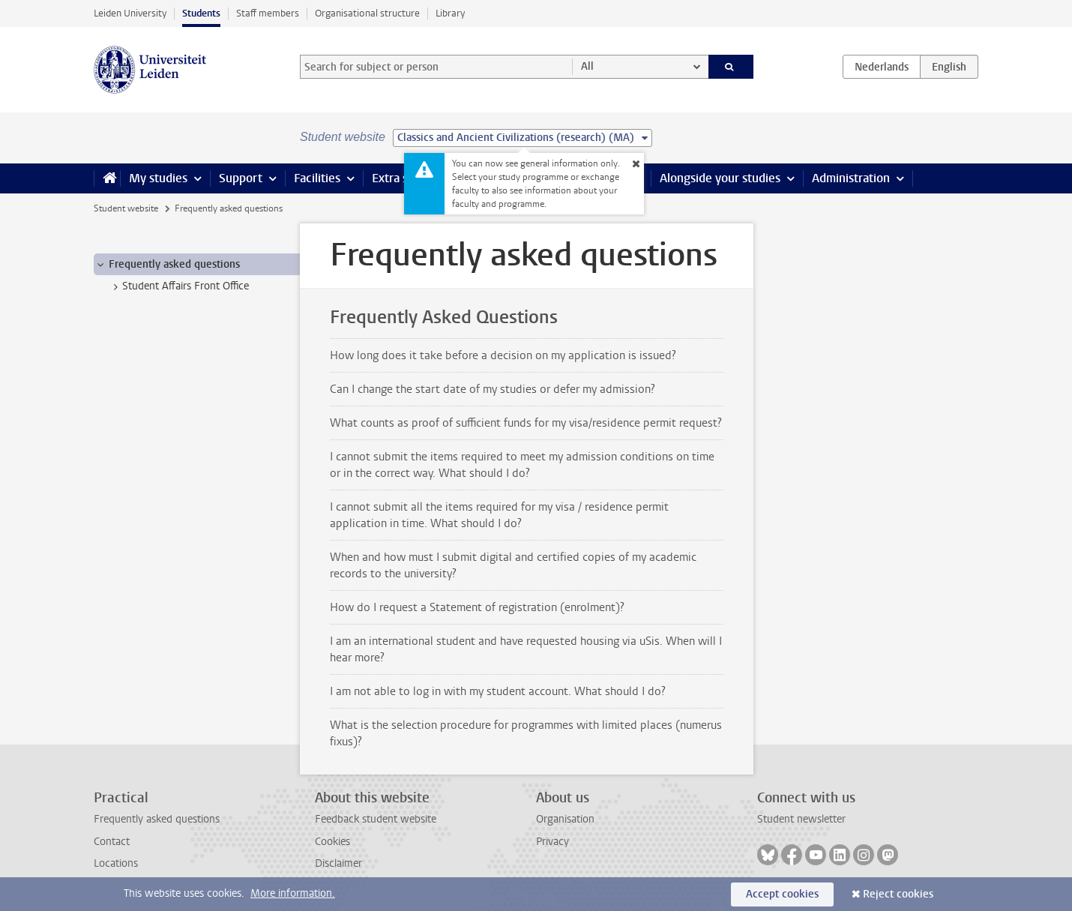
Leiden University (130, 13)
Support (240, 178)
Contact (112, 842)
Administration (851, 178)
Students (201, 13)
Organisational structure (367, 13)
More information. (292, 893)
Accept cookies (782, 894)
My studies (158, 178)
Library (450, 13)
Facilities (317, 178)
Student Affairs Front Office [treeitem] (178, 286)
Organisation (565, 819)
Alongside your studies (720, 178)
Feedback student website (375, 819)
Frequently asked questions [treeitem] (167, 264)
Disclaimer (338, 863)
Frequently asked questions (157, 819)
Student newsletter (801, 819)
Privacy (552, 842)
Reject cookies (898, 894)
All (587, 66)
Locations (116, 863)
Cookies (332, 842)
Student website (126, 208)
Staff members (267, 13)
